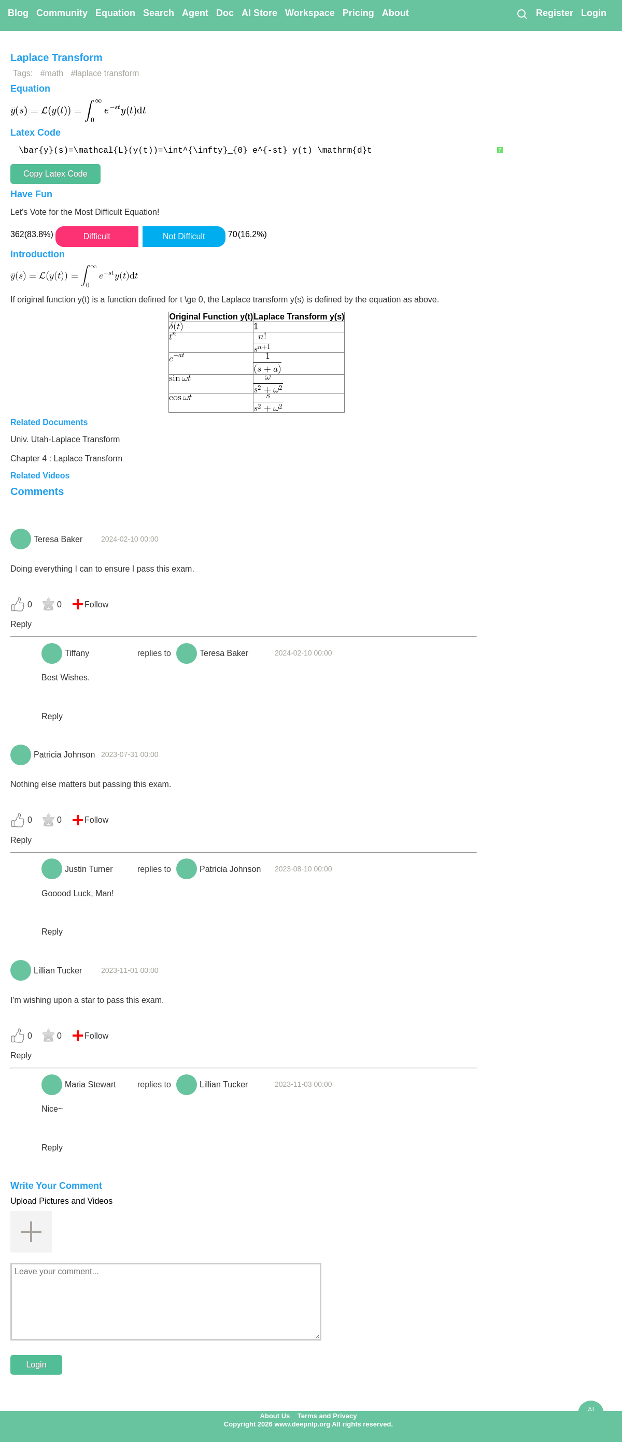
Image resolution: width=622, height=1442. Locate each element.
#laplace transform (105, 73)
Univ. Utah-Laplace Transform (65, 439)
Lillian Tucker (58, 970)
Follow (96, 604)
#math (51, 73)
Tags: (23, 73)
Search (158, 13)
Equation (115, 13)
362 (17, 234)
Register (554, 13)
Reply (21, 624)
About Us (275, 1416)
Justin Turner (88, 869)
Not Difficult (184, 236)
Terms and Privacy (327, 1416)
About (395, 13)
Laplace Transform (56, 57)
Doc (225, 13)
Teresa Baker (58, 539)
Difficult (96, 236)
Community (62, 13)
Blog (18, 13)
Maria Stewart (90, 1084)
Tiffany (77, 653)
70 (232, 234)
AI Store (259, 13)
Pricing (358, 13)
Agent (195, 13)
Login (593, 13)
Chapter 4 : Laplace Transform (66, 458)
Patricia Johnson (64, 754)
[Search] (522, 14)
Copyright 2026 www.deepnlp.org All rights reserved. (308, 1424)
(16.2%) (252, 234)
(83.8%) (38, 234)
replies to (154, 653)
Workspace (310, 13)
